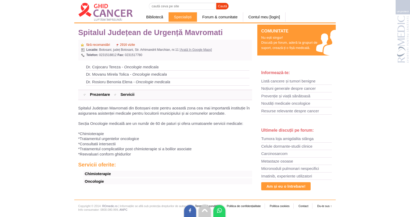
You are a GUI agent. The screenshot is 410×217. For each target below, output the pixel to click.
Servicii (127, 94)
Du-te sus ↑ (324, 206)
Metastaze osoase (277, 161)
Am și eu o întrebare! (285, 186)
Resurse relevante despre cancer (290, 111)
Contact (303, 206)
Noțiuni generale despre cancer (288, 88)
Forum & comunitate (220, 17)
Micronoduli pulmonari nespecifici (290, 168)
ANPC (123, 209)
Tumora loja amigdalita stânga (287, 138)
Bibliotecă (154, 17)
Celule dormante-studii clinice (286, 146)
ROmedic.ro (110, 206)
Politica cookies (279, 206)
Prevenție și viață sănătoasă (285, 96)
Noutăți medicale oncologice (285, 103)
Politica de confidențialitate (244, 206)
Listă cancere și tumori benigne (288, 81)
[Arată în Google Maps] (196, 50)
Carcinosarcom (274, 153)
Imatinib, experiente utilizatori (286, 176)
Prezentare (100, 94)
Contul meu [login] (264, 17)
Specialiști (183, 17)
